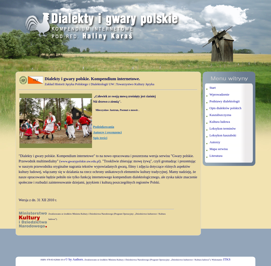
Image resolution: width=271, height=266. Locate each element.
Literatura (215, 156)
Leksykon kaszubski (222, 135)
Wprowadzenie (219, 94)
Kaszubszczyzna (220, 115)
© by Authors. (74, 259)
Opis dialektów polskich (225, 108)
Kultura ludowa (219, 122)
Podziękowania (103, 127)
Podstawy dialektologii (224, 101)
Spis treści (100, 138)
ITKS (226, 259)
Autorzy (214, 142)
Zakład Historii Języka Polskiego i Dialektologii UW (79, 84)
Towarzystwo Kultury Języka (135, 84)
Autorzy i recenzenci (107, 132)
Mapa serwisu (218, 149)
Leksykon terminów (222, 128)
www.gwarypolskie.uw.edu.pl (80, 161)
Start (212, 88)
